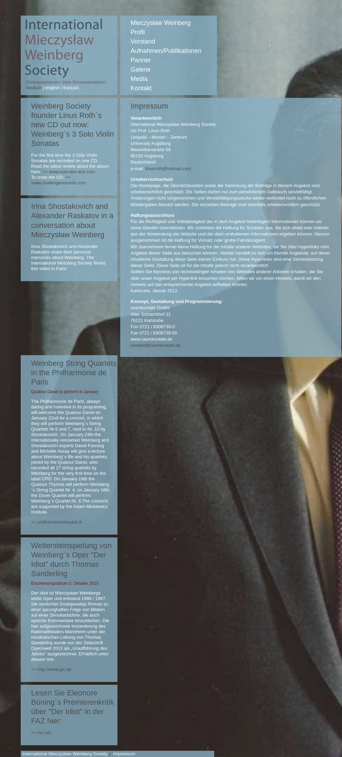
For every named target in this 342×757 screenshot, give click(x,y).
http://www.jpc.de (55, 669)
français (70, 87)
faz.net (44, 732)
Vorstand (143, 41)
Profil (138, 32)
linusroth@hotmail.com (168, 168)
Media (139, 78)
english (52, 87)
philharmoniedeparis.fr (60, 522)
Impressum (124, 753)
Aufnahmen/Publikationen (166, 50)
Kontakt (141, 88)
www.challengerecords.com (58, 182)
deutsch (34, 87)
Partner (141, 60)
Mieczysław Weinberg (161, 22)
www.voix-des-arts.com (72, 171)
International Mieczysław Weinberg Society (65, 753)
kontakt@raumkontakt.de (156, 345)
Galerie (141, 69)
